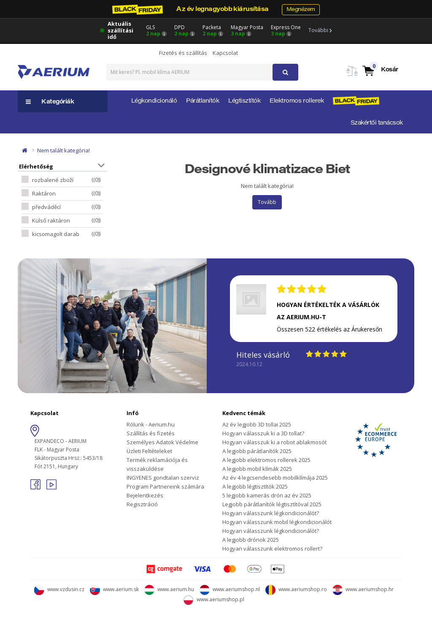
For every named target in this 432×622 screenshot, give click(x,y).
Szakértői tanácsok (377, 123)
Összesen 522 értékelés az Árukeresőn (329, 329)
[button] (380, 70)
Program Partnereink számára (165, 486)
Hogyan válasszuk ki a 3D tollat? (263, 433)
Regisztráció (142, 504)
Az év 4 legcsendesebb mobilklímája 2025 (275, 477)
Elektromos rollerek (297, 101)
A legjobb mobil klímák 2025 (257, 469)
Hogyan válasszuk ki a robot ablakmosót (274, 442)
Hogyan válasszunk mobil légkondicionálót (277, 522)
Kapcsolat (225, 53)
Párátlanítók (202, 101)
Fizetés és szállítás (183, 53)
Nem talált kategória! (63, 150)
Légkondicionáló (154, 101)
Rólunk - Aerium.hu (151, 424)
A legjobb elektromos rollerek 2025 (266, 460)
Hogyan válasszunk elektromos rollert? (272, 548)
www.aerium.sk (114, 589)
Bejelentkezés (145, 495)
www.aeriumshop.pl (214, 599)
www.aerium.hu (169, 589)
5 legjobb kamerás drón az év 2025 (266, 495)
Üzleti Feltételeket (149, 451)
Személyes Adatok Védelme (162, 442)
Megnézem (300, 9)
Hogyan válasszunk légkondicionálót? (270, 513)
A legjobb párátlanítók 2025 (257, 451)
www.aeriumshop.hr (363, 589)
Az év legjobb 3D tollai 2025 (256, 424)
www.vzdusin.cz (59, 589)
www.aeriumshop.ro (296, 589)
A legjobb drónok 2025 (250, 539)
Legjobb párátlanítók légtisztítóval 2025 (271, 504)
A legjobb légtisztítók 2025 (255, 486)
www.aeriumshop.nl (230, 589)
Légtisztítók (244, 101)
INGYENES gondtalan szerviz (163, 477)
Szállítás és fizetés (151, 433)
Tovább (267, 202)
